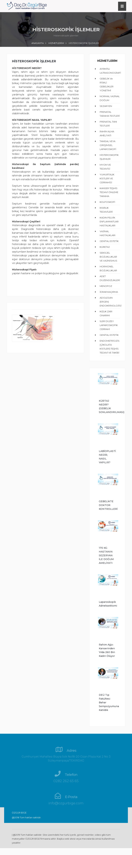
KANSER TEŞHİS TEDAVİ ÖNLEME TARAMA (109, 192)
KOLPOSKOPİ (107, 202)
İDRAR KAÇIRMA (109, 291)
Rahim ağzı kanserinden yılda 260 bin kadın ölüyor (107, 650)
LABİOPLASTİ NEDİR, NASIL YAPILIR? (107, 457)
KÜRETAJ (105, 247)
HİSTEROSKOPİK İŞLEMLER (34, 61)
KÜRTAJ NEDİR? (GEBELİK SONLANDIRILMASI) (107, 406)
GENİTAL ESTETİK (109, 241)
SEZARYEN (106, 106)
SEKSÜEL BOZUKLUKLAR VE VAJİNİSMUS (108, 256)
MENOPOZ (106, 286)
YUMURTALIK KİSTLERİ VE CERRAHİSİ (107, 178)
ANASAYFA (37, 43)
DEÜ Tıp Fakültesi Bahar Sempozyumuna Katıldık (107, 702)
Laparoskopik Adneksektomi (107, 603)
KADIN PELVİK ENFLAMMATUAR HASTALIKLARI (109, 221)
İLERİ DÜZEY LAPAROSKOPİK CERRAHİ (109, 325)
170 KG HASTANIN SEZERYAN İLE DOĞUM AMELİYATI (106, 555)
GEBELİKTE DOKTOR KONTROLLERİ (107, 505)
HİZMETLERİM (56, 43)
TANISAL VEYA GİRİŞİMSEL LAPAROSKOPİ (108, 145)
